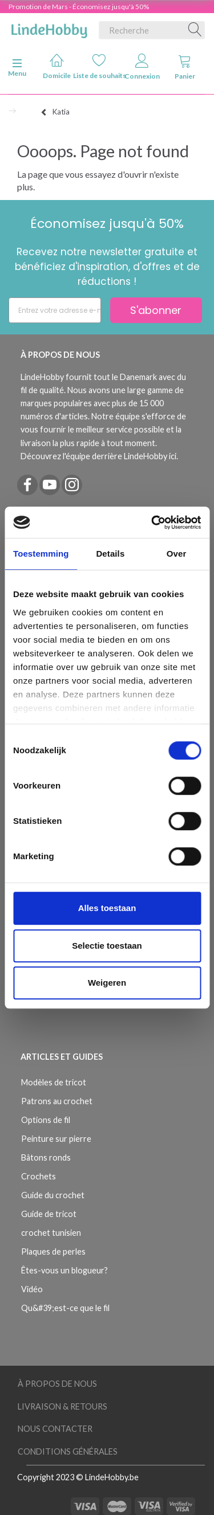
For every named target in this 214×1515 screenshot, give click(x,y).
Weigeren (107, 982)
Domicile (57, 66)
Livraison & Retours (62, 1406)
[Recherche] (195, 30)
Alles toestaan (107, 908)
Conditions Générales (68, 1451)
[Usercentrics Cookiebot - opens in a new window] (152, 522)
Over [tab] (177, 553)
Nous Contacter (55, 1429)
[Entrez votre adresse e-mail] (55, 310)
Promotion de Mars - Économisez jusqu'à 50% (79, 6)
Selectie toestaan (107, 945)
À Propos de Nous (57, 1384)
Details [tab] (110, 553)
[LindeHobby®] (49, 27)
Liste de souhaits (99, 66)
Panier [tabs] (185, 67)
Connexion (142, 67)
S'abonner (155, 310)
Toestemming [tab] (41, 553)
